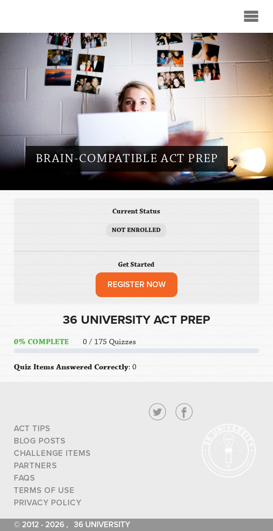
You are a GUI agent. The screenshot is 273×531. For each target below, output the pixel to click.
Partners (35, 466)
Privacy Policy (48, 503)
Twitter (157, 412)
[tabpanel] (137, 344)
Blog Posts (40, 441)
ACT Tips (32, 429)
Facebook (184, 412)
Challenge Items (52, 453)
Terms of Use (44, 490)
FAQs (24, 478)
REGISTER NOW (136, 285)
